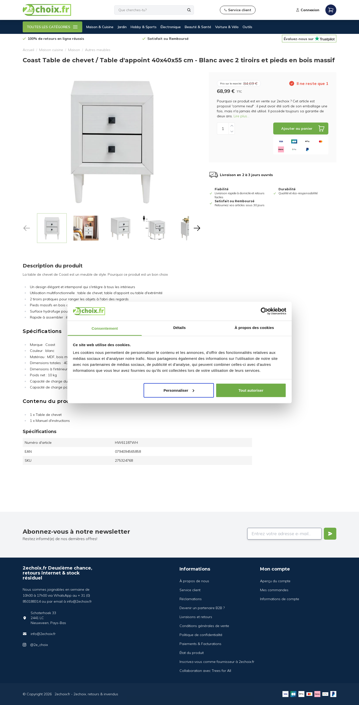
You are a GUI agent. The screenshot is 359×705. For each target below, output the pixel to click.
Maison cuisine (51, 50)
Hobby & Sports (144, 27)
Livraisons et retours (196, 617)
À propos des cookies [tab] (254, 327)
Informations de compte (279, 599)
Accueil (28, 50)
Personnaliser (179, 390)
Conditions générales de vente (204, 626)
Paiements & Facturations (200, 643)
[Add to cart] (300, 128)
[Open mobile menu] (330, 9)
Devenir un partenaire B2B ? (202, 608)
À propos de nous (194, 581)
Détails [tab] (179, 327)
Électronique (171, 27)
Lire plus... (241, 116)
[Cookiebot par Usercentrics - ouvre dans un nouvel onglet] (264, 311)
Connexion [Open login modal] (307, 10)
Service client (190, 590)
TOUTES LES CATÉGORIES (52, 27)
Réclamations (191, 599)
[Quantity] (223, 128)
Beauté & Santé (198, 27)
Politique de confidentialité (201, 635)
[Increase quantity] (232, 125)
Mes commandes (274, 590)
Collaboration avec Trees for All (205, 670)
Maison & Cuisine (99, 27)
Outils (247, 27)
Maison (74, 50)
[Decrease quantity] (232, 131)
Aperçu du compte (275, 581)
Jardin (122, 27)
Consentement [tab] (104, 328)
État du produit (192, 652)
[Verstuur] (330, 534)
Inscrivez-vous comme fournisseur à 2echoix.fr (217, 661)
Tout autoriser (251, 390)
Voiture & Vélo (227, 27)
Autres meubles (97, 50)
